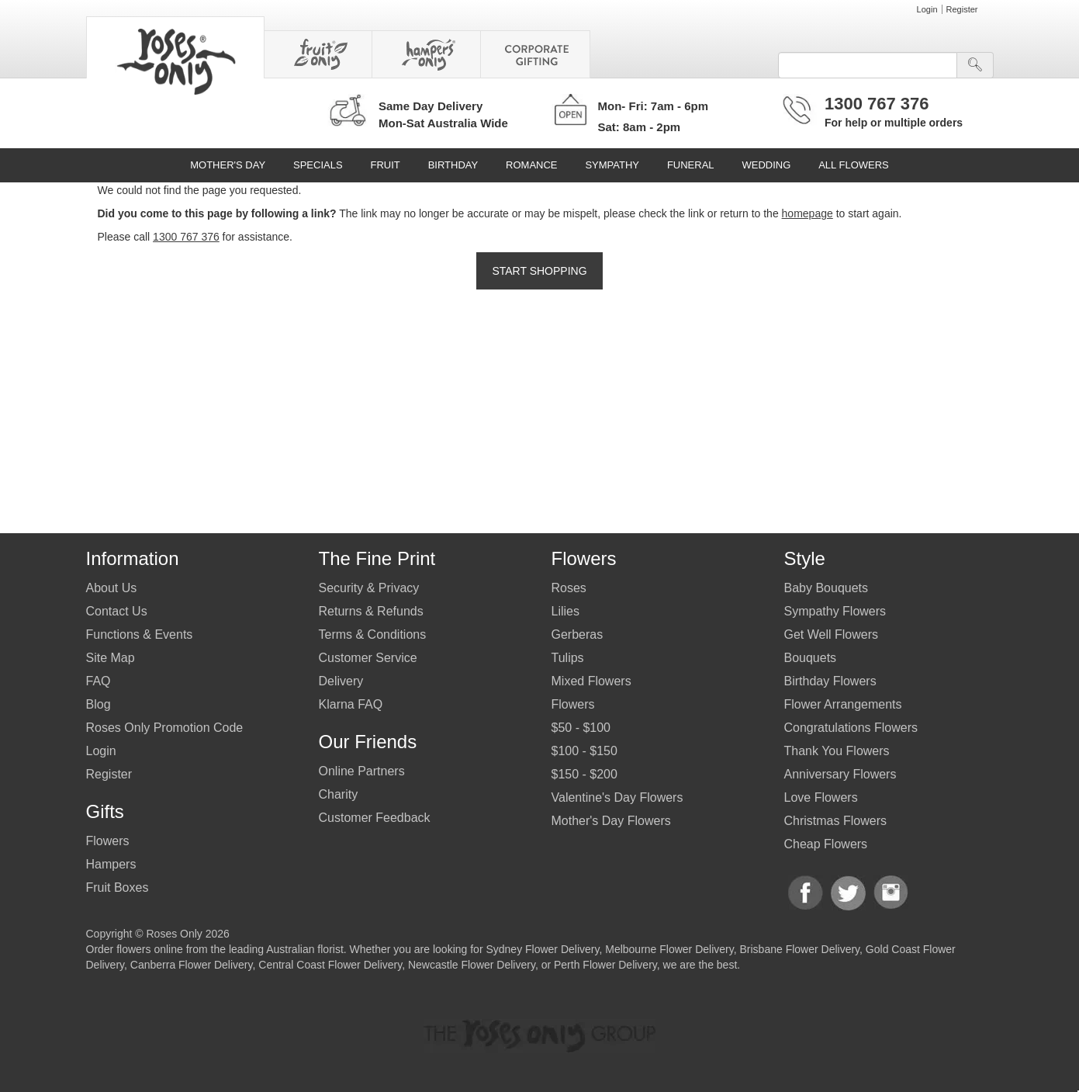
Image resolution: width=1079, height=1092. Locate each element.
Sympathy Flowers (835, 611)
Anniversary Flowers (840, 774)
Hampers (111, 864)
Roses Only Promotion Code (165, 727)
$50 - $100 (581, 727)
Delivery (341, 681)
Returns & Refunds (371, 611)
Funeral (690, 165)
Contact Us (116, 611)
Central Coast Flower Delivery (330, 965)
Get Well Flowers (831, 634)
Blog (98, 704)
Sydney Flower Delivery (542, 949)
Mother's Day (227, 165)
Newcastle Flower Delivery (471, 965)
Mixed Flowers (591, 681)
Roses (569, 588)
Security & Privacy (369, 588)
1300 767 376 (877, 103)
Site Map (110, 657)
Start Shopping (539, 271)
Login (927, 9)
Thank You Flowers (837, 750)
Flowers (108, 841)
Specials (318, 165)
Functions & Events (139, 634)
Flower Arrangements (843, 704)
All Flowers (853, 165)
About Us (111, 588)
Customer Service (368, 657)
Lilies (565, 611)
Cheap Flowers (826, 844)
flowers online (149, 949)
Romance (531, 165)
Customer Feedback (375, 817)
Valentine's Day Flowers (617, 797)
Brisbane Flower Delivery (799, 949)
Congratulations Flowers (851, 727)
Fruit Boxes (117, 887)
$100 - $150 (584, 750)
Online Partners (362, 771)
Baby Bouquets (826, 588)
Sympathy (612, 165)
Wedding (766, 165)
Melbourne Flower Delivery (669, 949)
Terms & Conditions (373, 634)
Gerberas (577, 634)
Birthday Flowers (830, 681)
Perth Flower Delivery (605, 965)
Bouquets (810, 657)
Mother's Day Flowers (611, 820)
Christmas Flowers (835, 820)
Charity (338, 794)
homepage (807, 213)
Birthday (453, 165)
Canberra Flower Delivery (191, 965)
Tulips (568, 657)
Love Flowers (821, 797)
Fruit (384, 165)
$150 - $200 (584, 774)
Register (962, 9)
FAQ (98, 681)
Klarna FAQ (351, 704)
